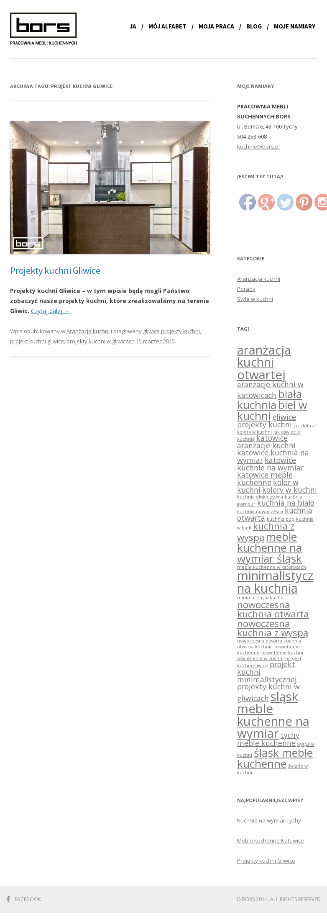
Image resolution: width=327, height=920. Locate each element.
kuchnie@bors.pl (258, 146)
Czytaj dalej (50, 311)
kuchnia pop (280, 519)
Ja (133, 26)
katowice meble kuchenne (265, 478)
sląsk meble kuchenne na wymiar (273, 715)
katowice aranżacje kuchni (266, 441)
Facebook (28, 899)
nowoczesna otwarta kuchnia (269, 641)
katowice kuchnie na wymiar (270, 464)
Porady (246, 289)
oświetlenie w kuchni (260, 658)
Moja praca (216, 26)
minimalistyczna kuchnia (275, 581)
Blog (254, 26)
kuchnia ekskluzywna (260, 497)
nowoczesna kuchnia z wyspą (272, 628)
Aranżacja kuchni (88, 331)
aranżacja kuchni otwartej (264, 362)
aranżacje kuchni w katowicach (270, 389)
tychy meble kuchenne (268, 739)
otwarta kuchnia (255, 647)
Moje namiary (294, 26)
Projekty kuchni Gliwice (55, 270)
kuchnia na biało (285, 503)
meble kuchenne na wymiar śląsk (269, 547)
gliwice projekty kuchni (171, 331)
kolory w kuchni (289, 490)
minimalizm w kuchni (261, 598)
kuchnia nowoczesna (260, 511)
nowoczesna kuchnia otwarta (273, 609)
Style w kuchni (255, 299)
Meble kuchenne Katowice (270, 840)
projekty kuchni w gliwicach (100, 341)
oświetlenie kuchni (282, 652)
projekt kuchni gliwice (37, 341)
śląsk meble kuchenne (275, 758)
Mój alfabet (167, 26)
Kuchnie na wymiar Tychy (269, 820)
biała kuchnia (269, 399)
